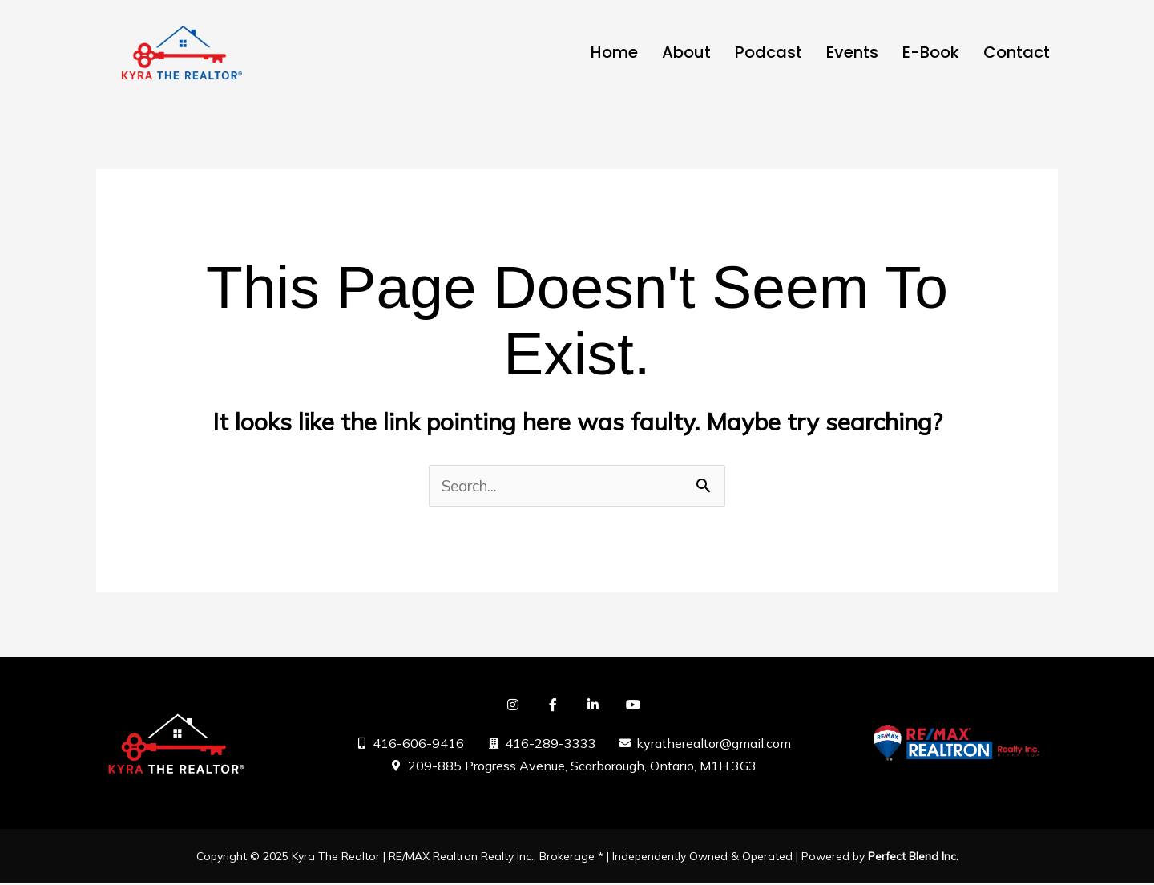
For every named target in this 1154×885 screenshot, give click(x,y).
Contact (1016, 52)
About (686, 52)
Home (614, 52)
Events (852, 52)
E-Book (930, 52)
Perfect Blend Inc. (913, 858)
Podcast (768, 52)
